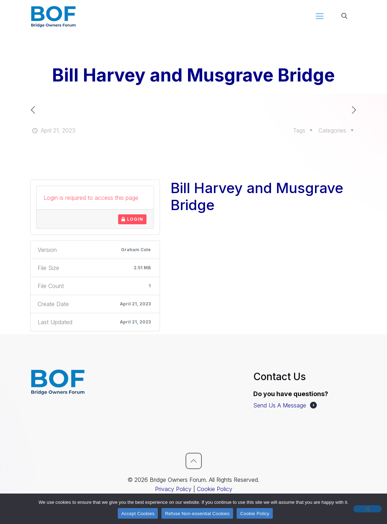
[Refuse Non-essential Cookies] (367, 508)
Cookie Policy (214, 488)
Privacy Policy (173, 488)
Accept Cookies (138, 513)
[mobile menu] (320, 16)
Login (132, 219)
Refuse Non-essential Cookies (197, 513)
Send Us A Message (279, 405)
